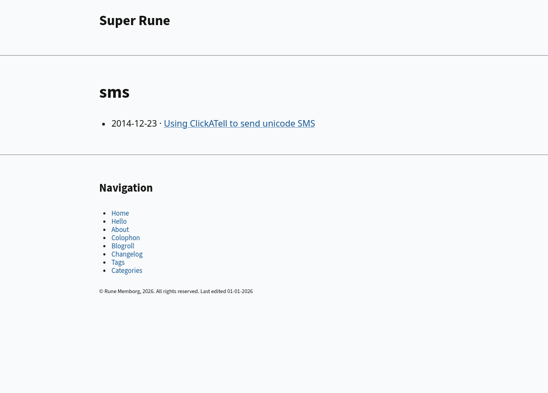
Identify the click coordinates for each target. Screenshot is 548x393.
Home (120, 213)
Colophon (125, 238)
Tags (118, 262)
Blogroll (122, 246)
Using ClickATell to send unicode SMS (239, 123)
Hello (119, 222)
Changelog (127, 254)
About (120, 230)
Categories (126, 271)
